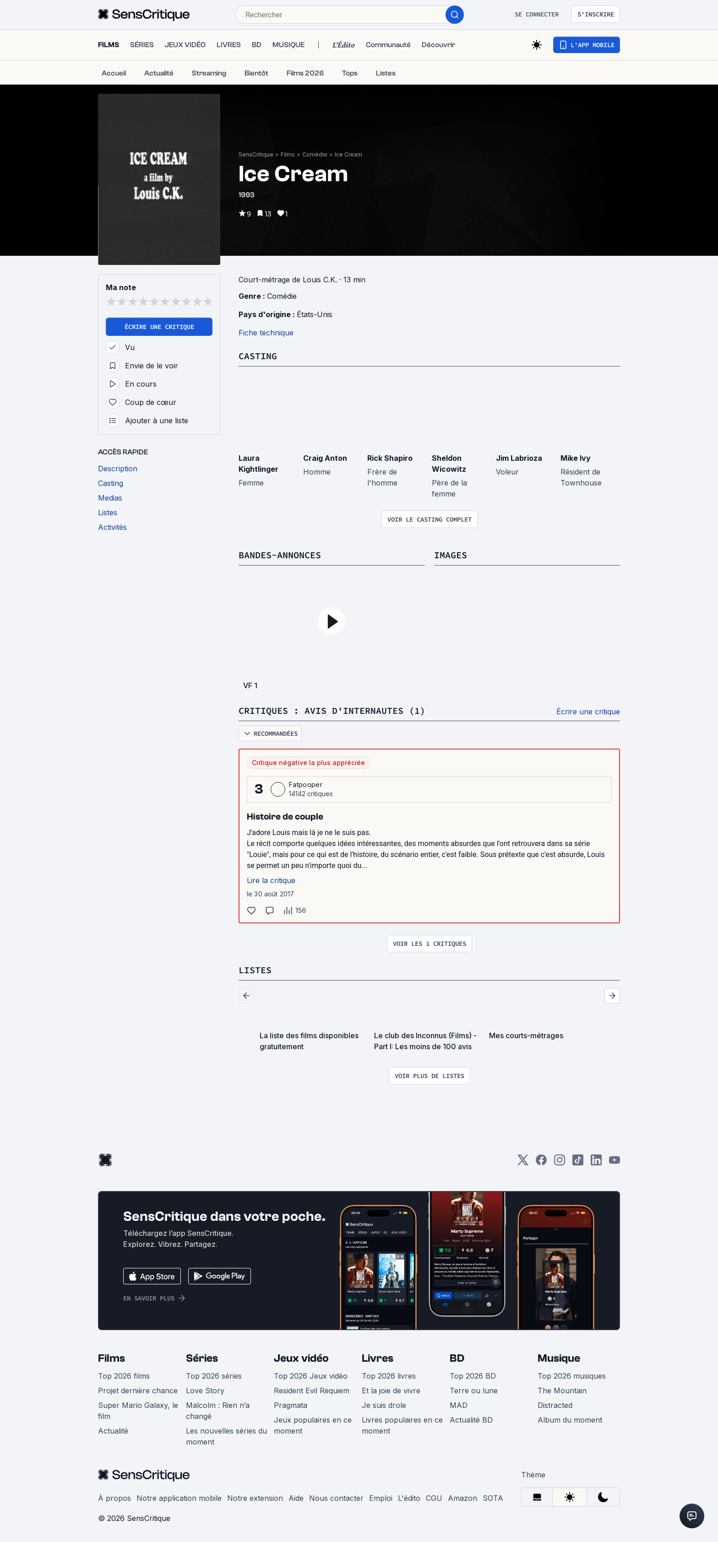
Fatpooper (305, 784)
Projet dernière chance (138, 1390)
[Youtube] (614, 1163)
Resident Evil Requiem (311, 1390)
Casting (258, 355)
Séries (202, 1358)
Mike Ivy (575, 458)
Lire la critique (271, 880)
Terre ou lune (474, 1390)
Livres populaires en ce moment (402, 1425)
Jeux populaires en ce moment (313, 1425)
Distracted (555, 1405)
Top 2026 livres (389, 1375)
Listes (255, 970)
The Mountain (562, 1390)
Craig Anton (325, 458)
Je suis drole (384, 1405)
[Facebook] (541, 1163)
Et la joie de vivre (391, 1390)
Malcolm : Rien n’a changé (218, 1411)
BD (457, 1358)
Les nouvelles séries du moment (226, 1436)
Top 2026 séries (214, 1375)
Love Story (205, 1390)
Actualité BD (471, 1419)
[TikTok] (577, 1163)
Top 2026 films (124, 1375)
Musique (559, 1358)
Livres (377, 1358)
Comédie (314, 154)
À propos (114, 1498)
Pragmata (290, 1405)
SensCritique (256, 154)
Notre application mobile (179, 1498)
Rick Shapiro (390, 458)
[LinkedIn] (596, 1163)
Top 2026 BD (473, 1375)
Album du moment (570, 1419)
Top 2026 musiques (572, 1375)
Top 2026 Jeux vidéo (311, 1375)
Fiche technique (266, 332)
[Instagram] (559, 1163)
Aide (296, 1498)
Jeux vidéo (301, 1358)
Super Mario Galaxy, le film (138, 1411)
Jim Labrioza (519, 458)
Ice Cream (348, 154)
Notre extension (255, 1498)
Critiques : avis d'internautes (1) (332, 710)
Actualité (113, 1430)
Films (288, 154)
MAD (459, 1405)
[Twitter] (522, 1163)
